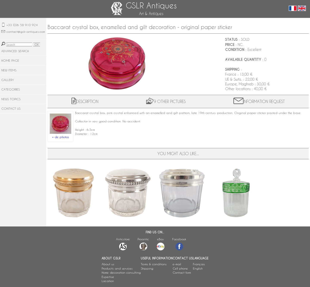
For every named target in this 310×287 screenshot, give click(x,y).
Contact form (182, 272)
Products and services (117, 268)
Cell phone (180, 268)
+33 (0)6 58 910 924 (22, 25)
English (198, 268)
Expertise (108, 277)
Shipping (147, 268)
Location (108, 281)
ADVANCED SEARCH (15, 51)
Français (199, 264)
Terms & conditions (154, 264)
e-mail (177, 264)
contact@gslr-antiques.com (25, 31)
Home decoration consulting (121, 272)
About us (108, 264)
